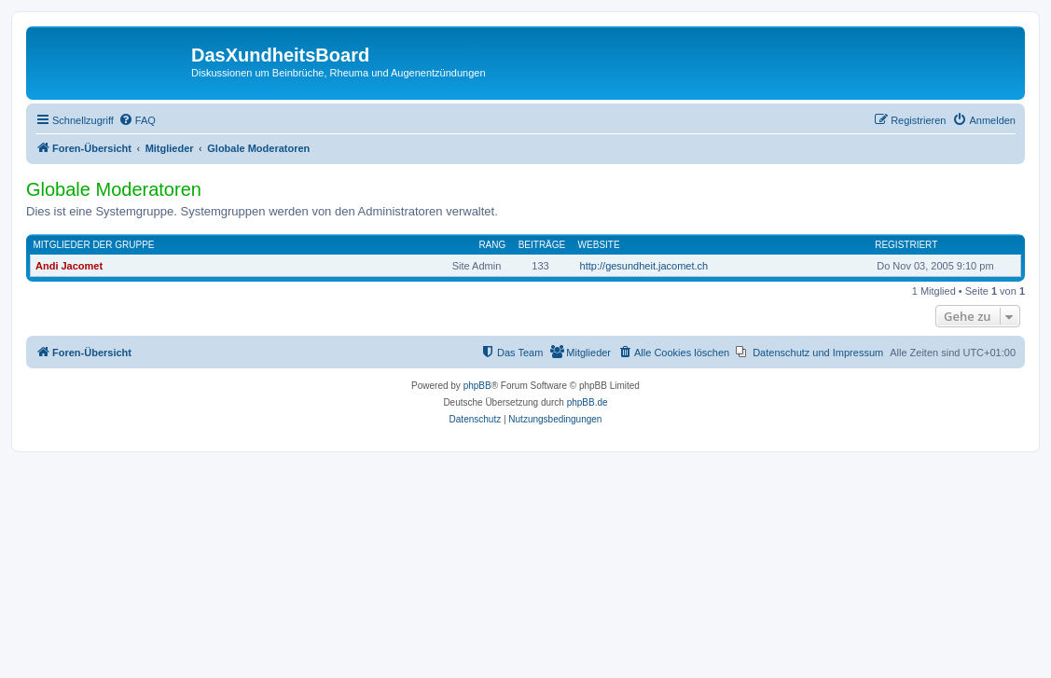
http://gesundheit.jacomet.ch (644, 265)
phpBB (477, 386)
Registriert (906, 245)
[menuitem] (137, 120)
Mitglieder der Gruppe (94, 245)
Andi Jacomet (69, 265)
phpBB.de (587, 402)
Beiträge (542, 245)
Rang (491, 245)
